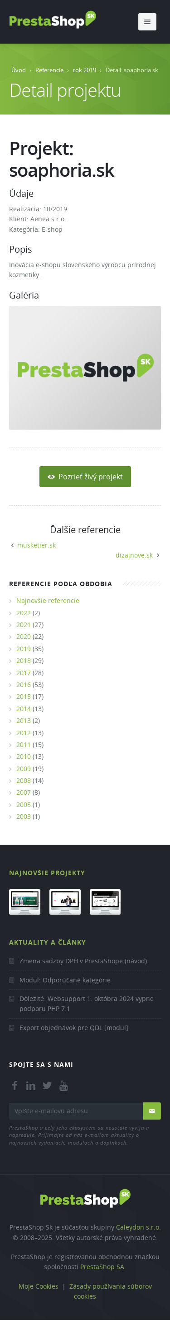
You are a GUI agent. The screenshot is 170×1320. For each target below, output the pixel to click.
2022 (23, 612)
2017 (23, 672)
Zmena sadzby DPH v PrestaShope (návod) (83, 960)
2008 (23, 780)
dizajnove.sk (134, 555)
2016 (23, 684)
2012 (23, 732)
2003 (23, 816)
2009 (23, 768)
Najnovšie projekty (47, 872)
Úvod (18, 70)
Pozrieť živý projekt (85, 477)
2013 (23, 720)
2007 (23, 792)
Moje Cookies (38, 1286)
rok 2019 (84, 70)
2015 (23, 696)
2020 (23, 636)
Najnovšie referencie (47, 600)
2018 (23, 660)
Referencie (49, 70)
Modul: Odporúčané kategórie (65, 980)
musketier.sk (36, 545)
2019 (23, 648)
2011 (23, 744)
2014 (23, 708)
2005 (23, 804)
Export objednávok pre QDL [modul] (73, 1027)
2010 (23, 756)
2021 (23, 624)
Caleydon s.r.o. (138, 1227)
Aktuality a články (47, 942)
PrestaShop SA (102, 1266)
